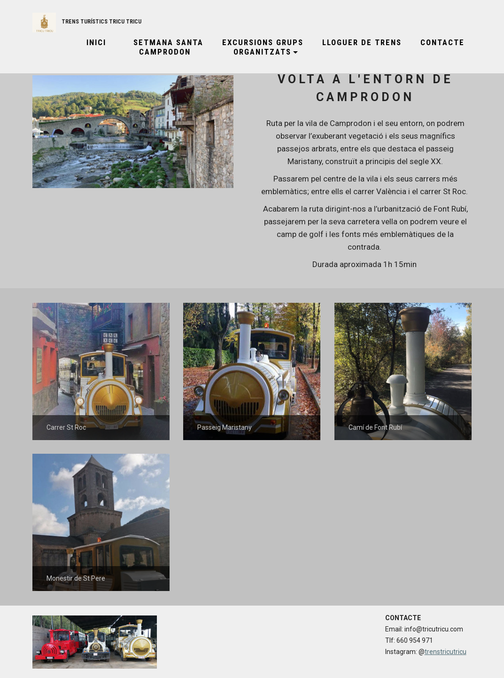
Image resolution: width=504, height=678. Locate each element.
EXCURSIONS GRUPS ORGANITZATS (262, 47)
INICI (92, 42)
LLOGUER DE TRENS (362, 42)
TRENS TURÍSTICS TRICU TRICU (101, 21)
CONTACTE (442, 42)
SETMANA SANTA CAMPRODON (164, 47)
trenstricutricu (445, 651)
